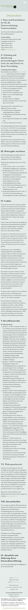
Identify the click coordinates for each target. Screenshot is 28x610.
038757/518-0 (15, 577)
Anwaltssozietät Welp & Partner (8, 7)
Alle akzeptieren (6, 608)
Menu (25, 2)
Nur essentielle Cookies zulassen (18, 608)
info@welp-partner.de (10, 49)
